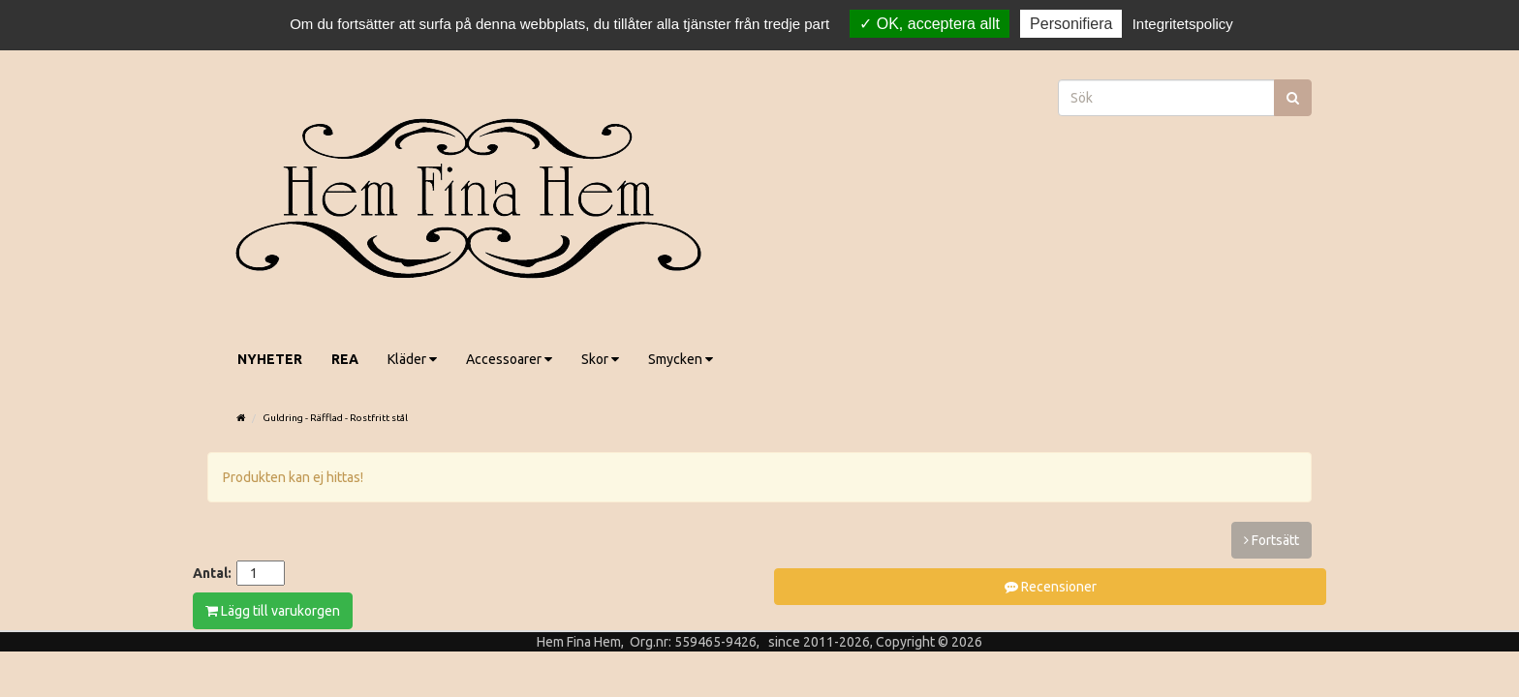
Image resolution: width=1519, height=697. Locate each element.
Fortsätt (1271, 540)
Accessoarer (509, 359)
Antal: (212, 573)
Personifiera (1071, 23)
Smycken (680, 359)
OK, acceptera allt (929, 23)
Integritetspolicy (1182, 23)
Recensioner (1051, 586)
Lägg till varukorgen (272, 611)
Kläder (412, 359)
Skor (600, 359)
